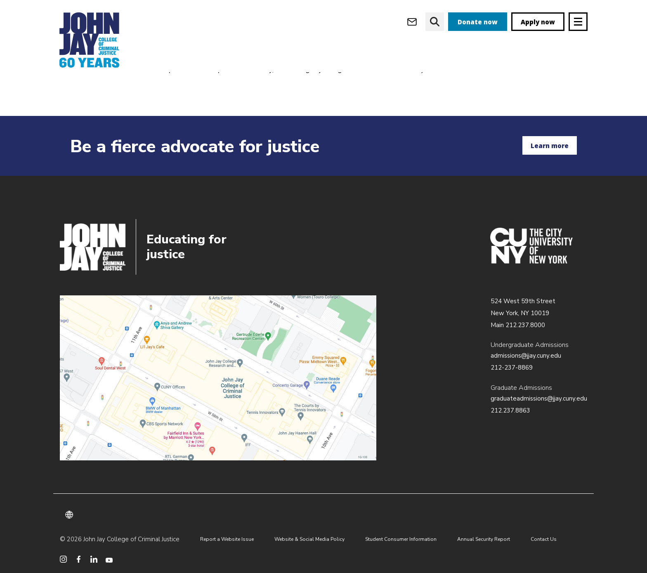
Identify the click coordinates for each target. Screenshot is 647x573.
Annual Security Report (483, 539)
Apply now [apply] (538, 22)
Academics (104, 85)
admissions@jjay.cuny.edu (526, 355)
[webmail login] (412, 21)
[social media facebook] (78, 559)
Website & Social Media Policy (309, 539)
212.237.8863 (510, 410)
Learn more (550, 145)
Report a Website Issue (227, 539)
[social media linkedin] (93, 559)
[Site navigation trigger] (578, 21)
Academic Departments (165, 85)
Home (68, 85)
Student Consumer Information (401, 539)
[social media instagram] (63, 559)
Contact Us (544, 539)
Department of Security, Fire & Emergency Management (285, 85)
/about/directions (218, 377)
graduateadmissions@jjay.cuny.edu (539, 398)
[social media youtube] (109, 559)
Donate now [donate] (478, 22)
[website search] (434, 21)
